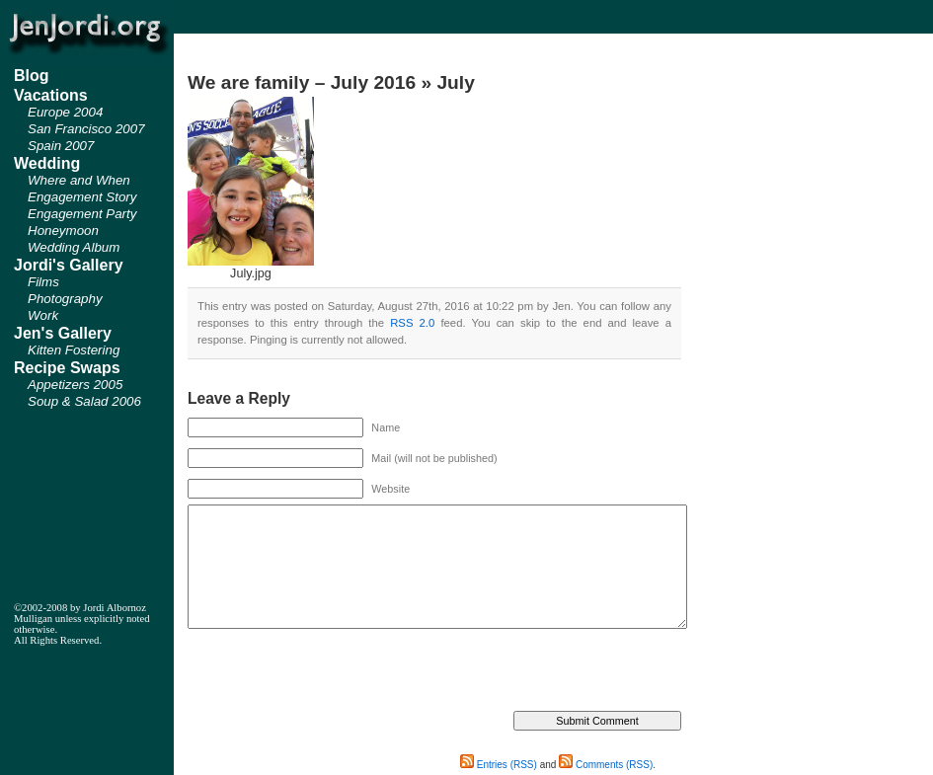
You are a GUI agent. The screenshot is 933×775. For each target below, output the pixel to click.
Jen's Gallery (63, 333)
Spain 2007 (61, 145)
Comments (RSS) (606, 764)
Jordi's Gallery (68, 265)
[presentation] (338, 672)
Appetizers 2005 (75, 384)
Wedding (47, 163)
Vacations (51, 95)
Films (43, 281)
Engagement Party (82, 213)
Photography (65, 298)
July (455, 82)
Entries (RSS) (498, 764)
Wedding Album (73, 247)
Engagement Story (82, 197)
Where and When (79, 180)
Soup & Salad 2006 (84, 401)
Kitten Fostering (73, 350)
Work (43, 315)
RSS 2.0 (412, 323)
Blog (31, 75)
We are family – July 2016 (302, 82)
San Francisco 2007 (86, 128)
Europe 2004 (65, 112)
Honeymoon (63, 230)
